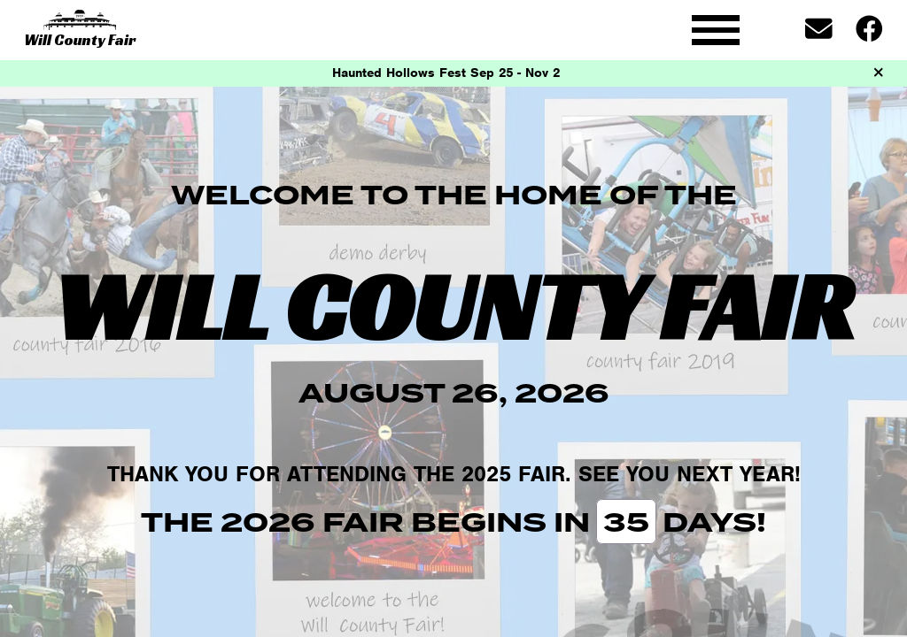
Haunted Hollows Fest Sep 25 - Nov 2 (446, 73)
